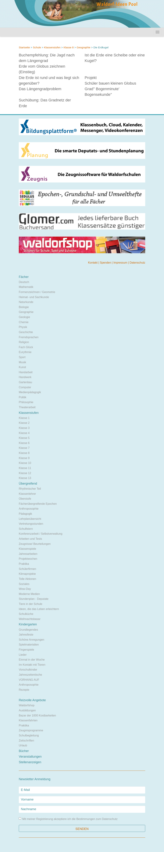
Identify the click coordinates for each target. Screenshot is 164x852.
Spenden (106, 262)
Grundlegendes (28, 629)
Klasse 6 (24, 442)
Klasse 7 (24, 447)
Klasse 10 (25, 462)
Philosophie (26, 402)
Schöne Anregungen (31, 639)
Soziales (24, 583)
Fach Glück (26, 347)
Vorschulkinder (28, 669)
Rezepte (24, 689)
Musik (22, 362)
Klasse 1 (24, 417)
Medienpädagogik (30, 392)
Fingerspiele (26, 649)
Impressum (120, 262)
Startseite (24, 47)
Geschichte (26, 332)
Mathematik (26, 286)
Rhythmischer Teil (30, 488)
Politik (22, 397)
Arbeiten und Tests (30, 538)
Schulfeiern (26, 528)
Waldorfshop (26, 705)
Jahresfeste (26, 634)
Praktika (24, 563)
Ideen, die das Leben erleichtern (39, 609)
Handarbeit (25, 372)
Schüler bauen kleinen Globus (110, 83)
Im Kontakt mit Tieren (32, 664)
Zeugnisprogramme (31, 730)
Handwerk (25, 377)
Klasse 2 (24, 422)
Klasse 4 (24, 433)
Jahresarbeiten (28, 553)
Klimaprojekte (27, 573)
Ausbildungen (27, 710)
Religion (24, 342)
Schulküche (26, 613)
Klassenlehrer (27, 493)
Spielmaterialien (29, 644)
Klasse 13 (25, 478)
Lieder (23, 654)
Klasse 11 (25, 468)
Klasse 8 (69, 47)
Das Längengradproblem (40, 89)
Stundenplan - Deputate (33, 598)
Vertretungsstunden (31, 523)
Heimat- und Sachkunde (34, 297)
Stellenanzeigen (30, 762)
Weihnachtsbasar (29, 619)
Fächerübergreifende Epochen (38, 503)
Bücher (24, 751)
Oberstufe (25, 498)
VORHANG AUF (29, 679)
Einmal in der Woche (32, 659)
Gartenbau (25, 382)
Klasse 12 (25, 473)
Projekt (91, 77)
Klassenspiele (27, 548)
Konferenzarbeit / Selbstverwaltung (40, 533)
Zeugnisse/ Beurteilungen (35, 543)
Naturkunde (26, 302)
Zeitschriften (26, 740)
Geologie (24, 317)
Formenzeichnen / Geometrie (37, 292)
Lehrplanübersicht (30, 518)
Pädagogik (25, 513)
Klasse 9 (24, 458)
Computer (25, 387)
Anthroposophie (28, 508)
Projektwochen (28, 558)
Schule (37, 47)
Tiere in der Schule (30, 603)
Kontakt (93, 262)
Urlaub (23, 745)
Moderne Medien (29, 593)
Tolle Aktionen (27, 578)
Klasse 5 (24, 437)
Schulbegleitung (29, 735)
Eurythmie (25, 352)
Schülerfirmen (27, 568)
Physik (23, 327)
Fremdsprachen (28, 337)
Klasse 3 (24, 427)
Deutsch (24, 282)
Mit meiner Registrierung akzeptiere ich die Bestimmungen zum (68, 818)
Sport (22, 357)
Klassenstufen (52, 47)
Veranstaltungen (30, 756)
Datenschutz (137, 262)
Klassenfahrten (28, 720)
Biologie (24, 307)
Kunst (22, 367)
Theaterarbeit (27, 407)
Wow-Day (25, 588)
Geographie (83, 47)
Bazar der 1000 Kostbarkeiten (37, 715)
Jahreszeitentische (30, 674)
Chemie (23, 322)
